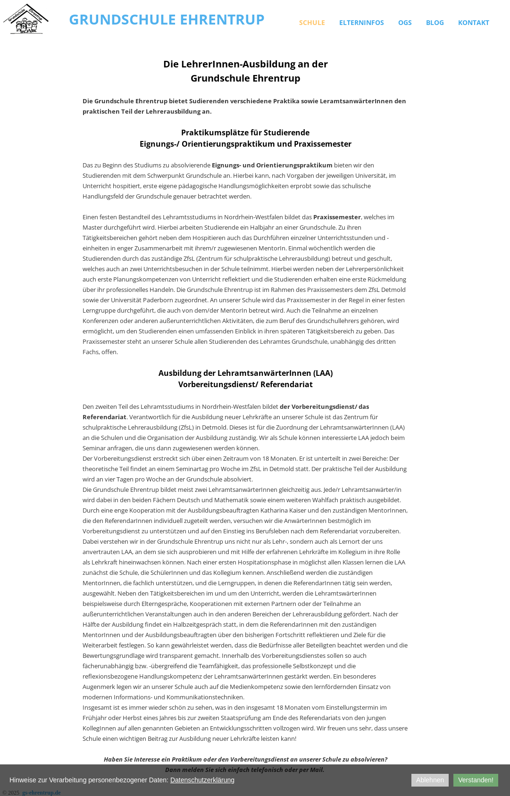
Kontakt (473, 22)
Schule (312, 22)
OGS (405, 22)
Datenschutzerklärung (202, 780)
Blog (435, 22)
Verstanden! (475, 780)
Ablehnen (430, 780)
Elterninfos (361, 22)
